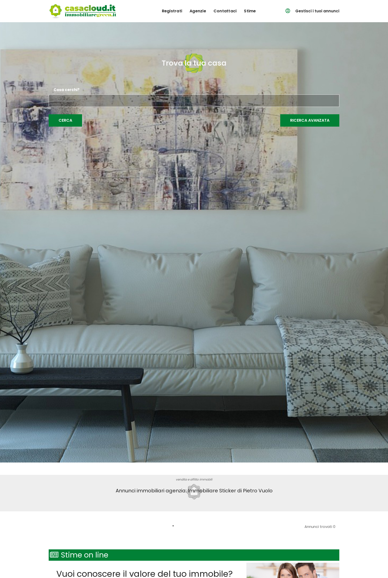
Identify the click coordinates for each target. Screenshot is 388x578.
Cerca (65, 120)
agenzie (198, 11)
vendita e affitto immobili (194, 479)
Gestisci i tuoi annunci (317, 11)
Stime (250, 11)
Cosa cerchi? (67, 90)
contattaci (225, 11)
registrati (172, 11)
